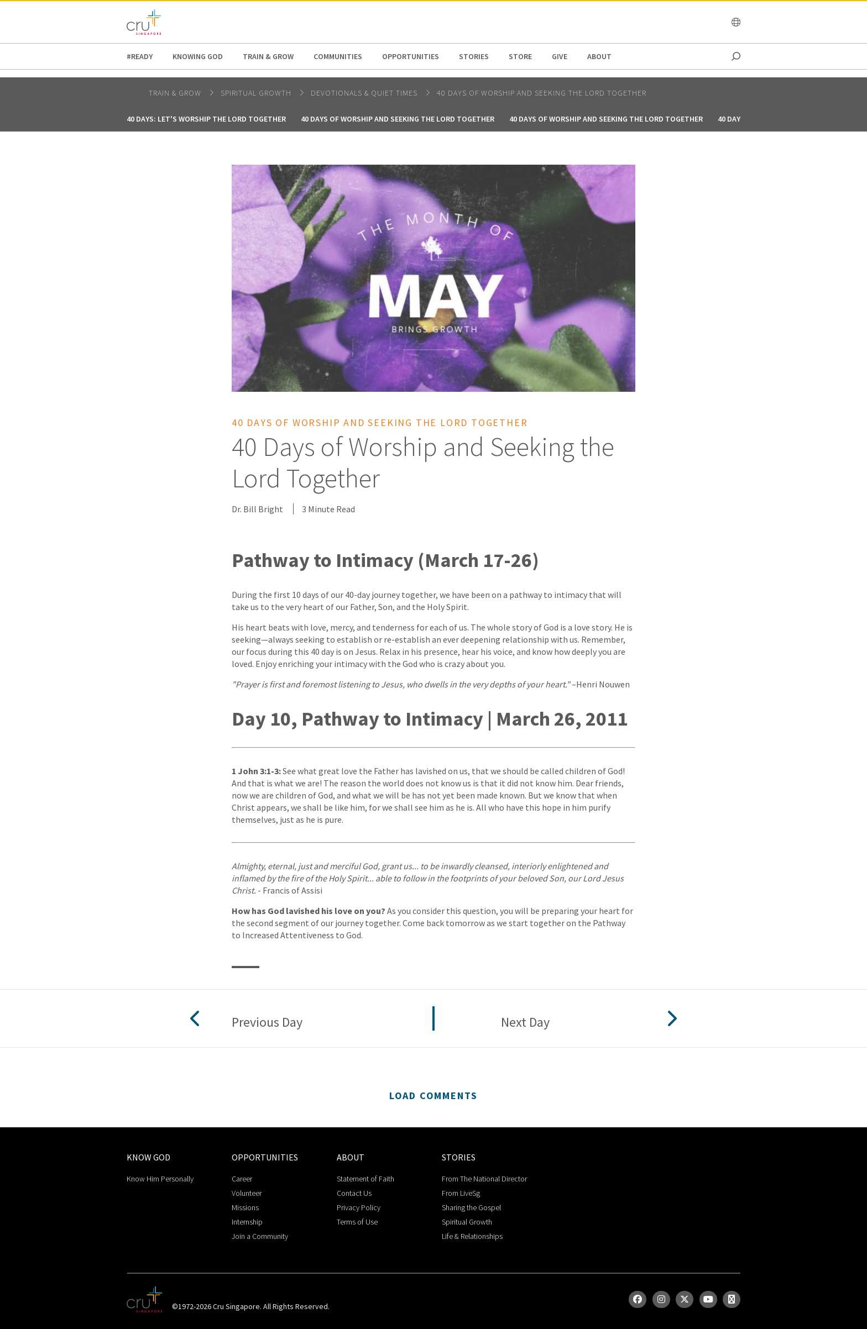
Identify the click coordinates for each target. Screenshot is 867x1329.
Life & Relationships (472, 1236)
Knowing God (198, 56)
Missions (245, 1207)
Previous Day (267, 1023)
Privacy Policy (358, 1207)
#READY (140, 56)
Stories (474, 56)
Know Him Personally (160, 1179)
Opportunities (410, 56)
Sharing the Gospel (471, 1207)
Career (242, 1179)
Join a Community (260, 1236)
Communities (338, 56)
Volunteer (247, 1193)
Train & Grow (268, 56)
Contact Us (354, 1193)
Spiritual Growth (467, 1222)
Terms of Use (357, 1222)
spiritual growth (257, 93)
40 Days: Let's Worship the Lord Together (206, 119)
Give (559, 56)
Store (520, 56)
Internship (247, 1222)
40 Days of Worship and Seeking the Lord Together (541, 93)
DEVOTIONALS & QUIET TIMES (365, 93)
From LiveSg (461, 1193)
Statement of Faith (365, 1179)
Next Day (525, 1023)
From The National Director (484, 1179)
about (599, 56)
